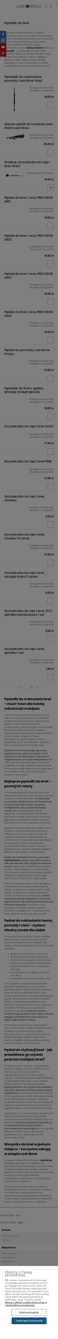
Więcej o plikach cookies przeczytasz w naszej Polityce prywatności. (26, 1304)
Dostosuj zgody (29, 1312)
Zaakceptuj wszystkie (29, 1321)
